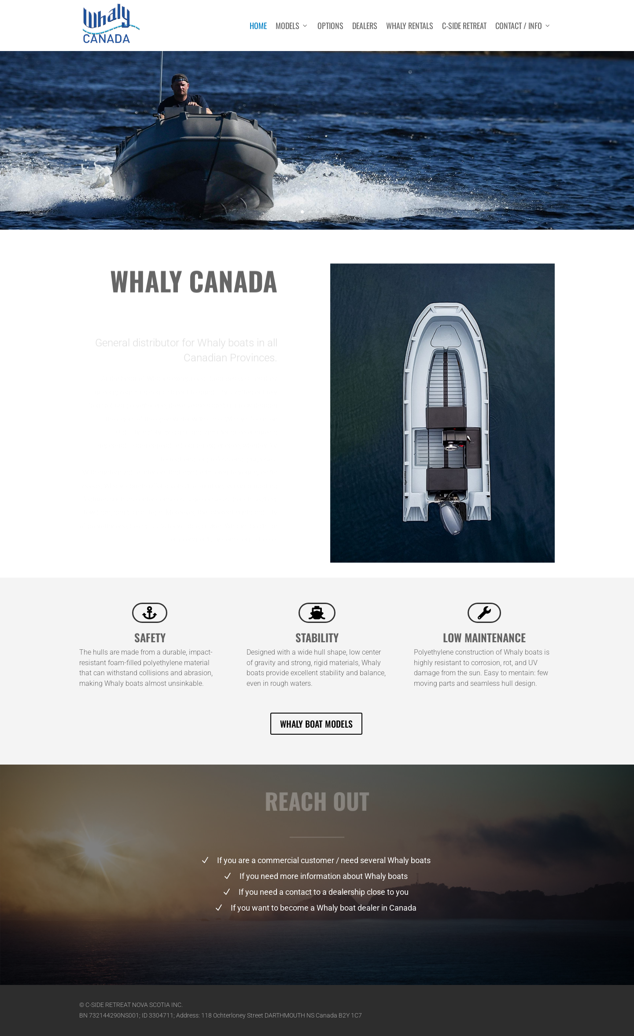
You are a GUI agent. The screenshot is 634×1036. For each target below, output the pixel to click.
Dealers (364, 25)
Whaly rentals (409, 25)
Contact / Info (523, 25)
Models (292, 25)
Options (330, 25)
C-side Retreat (464, 25)
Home (258, 25)
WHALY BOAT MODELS (316, 723)
